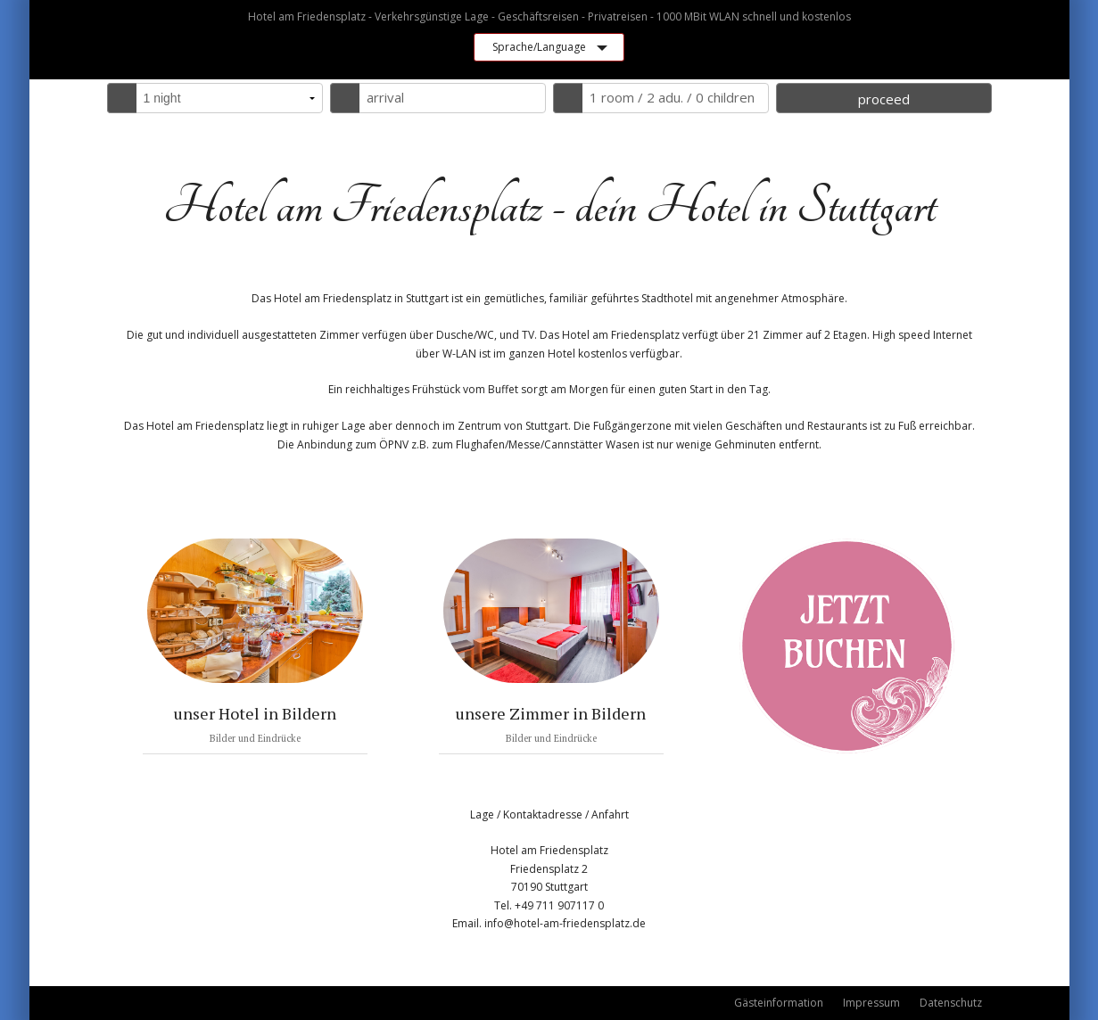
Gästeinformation (778, 1002)
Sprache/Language (539, 46)
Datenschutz (951, 1002)
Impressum (871, 1002)
